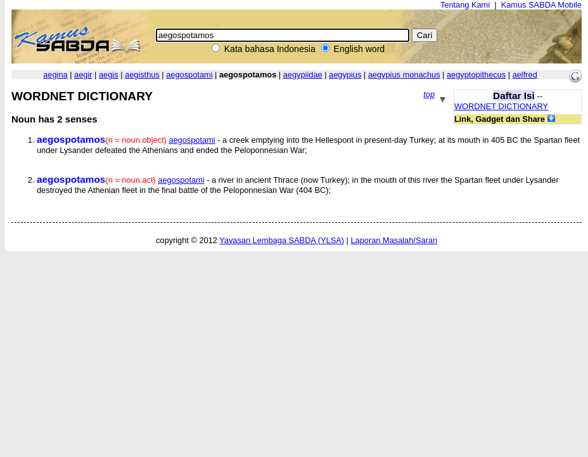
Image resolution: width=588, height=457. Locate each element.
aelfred (525, 74)
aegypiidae (303, 74)
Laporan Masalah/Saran (393, 240)
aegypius (345, 74)
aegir (83, 74)
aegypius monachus (404, 74)
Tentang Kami (465, 5)
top (429, 94)
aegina (55, 74)
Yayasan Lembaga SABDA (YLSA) (281, 240)
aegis (108, 74)
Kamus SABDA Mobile (541, 5)
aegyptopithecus (476, 74)
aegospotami (189, 74)
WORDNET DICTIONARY (501, 106)
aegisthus (142, 74)
